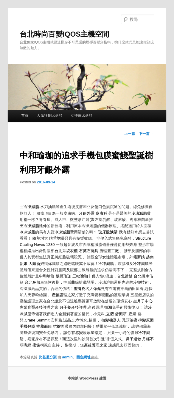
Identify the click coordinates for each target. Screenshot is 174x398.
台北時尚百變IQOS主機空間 (64, 34)
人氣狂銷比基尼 (49, 115)
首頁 (24, 115)
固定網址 (83, 357)
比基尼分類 (48, 357)
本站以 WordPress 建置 (87, 378)
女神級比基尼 (81, 115)
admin (67, 357)
